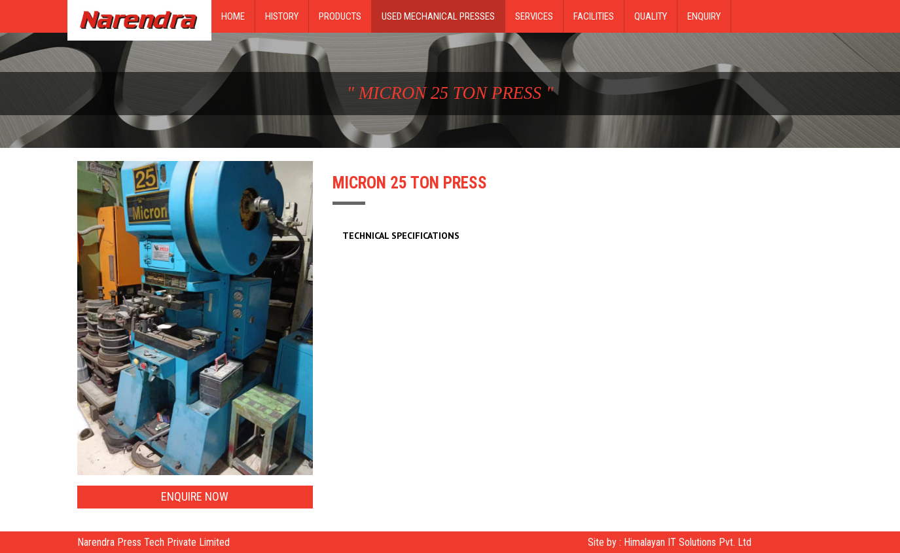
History (281, 16)
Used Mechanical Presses (438, 16)
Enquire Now (194, 496)
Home (233, 16)
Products (340, 16)
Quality (650, 16)
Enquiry (704, 16)
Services (534, 16)
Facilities (593, 16)
